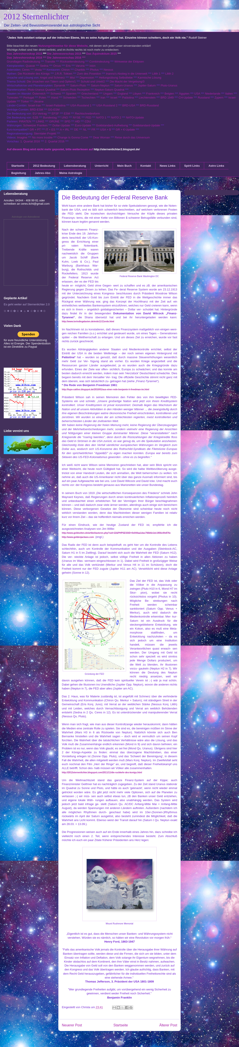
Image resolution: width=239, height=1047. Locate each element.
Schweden (70, 97)
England (123, 93)
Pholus (94, 69)
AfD (77, 121)
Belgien (169, 93)
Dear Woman (101, 137)
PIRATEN (25, 121)
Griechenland (89, 93)
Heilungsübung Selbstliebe (116, 77)
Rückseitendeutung (72, 61)
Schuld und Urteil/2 (93, 81)
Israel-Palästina (56, 105)
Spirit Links (192, 165)
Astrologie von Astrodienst (25, 216)
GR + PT (35, 129)
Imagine (22, 137)
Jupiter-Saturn (147, 85)
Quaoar (30, 65)
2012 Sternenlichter (36, 16)
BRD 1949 (167, 97)
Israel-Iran (34, 105)
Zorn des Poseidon (89, 73)
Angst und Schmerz (52, 77)
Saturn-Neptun (100, 85)
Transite (50, 61)
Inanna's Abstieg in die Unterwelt (126, 73)
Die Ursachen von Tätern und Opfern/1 (51, 81)
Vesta (38, 69)
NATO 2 (116, 117)
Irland (54, 97)
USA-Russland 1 (80, 105)
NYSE (76, 117)
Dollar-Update (61, 125)
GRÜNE (54, 121)
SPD (67, 121)
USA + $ (105, 129)
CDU (88, 121)
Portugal (28, 97)
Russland (204, 97)
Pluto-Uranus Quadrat (41, 89)
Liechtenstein (147, 97)
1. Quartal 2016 (30, 141)
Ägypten (184, 93)
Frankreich (153, 93)
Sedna (44, 65)
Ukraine (39, 101)
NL (85, 129)
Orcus (57, 65)
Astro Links (216, 165)
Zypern (219, 97)
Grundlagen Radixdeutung (23, 61)
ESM (67, 113)
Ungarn (108, 93)
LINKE (40, 121)
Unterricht (101, 165)
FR (93, 129)
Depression (87, 77)
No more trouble (42, 137)
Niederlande (212, 93)
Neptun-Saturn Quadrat (109, 89)
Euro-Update (83, 125)
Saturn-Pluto (78, 85)
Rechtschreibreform (87, 113)
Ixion (92, 65)
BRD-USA (128, 105)
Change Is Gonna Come (72, 137)
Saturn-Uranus (123, 85)
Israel (113, 97)
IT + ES (50, 129)
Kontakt (145, 165)
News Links (168, 165)
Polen (42, 97)
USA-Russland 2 (106, 105)
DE (76, 129)
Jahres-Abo (43, 173)
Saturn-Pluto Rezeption (75, 89)
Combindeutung (99, 61)
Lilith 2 (169, 73)
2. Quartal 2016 (54, 141)
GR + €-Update (125, 129)
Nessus (108, 69)
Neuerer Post (72, 1025)
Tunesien (12, 97)
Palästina (128, 97)
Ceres (26, 69)
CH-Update (186, 97)
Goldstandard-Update (146, 125)
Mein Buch (124, 165)
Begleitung (18, 173)
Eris (68, 65)
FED (88, 117)
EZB (35, 117)
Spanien (71, 93)
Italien (229, 93)
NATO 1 (101, 117)
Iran (102, 97)
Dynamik (59, 85)
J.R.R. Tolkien (63, 73)
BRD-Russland (149, 105)
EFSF (55, 113)
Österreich (39, 93)
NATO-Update (135, 117)
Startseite (17, 165)
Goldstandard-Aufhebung (112, 125)
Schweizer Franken (35, 125)
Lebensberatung (75, 165)
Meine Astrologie (70, 173)
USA (197, 93)
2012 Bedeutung (44, 165)
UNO (65, 117)
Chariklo (80, 69)
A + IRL (64, 129)
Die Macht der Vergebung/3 (127, 81)
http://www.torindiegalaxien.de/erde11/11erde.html (88, 321)
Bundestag (50, 117)
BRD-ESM (36, 109)
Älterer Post (168, 1025)
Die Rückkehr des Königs (34, 73)
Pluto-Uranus (169, 85)
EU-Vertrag (40, 113)
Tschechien (88, 97)
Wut (72, 77)
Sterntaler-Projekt (45, 133)
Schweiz (55, 93)
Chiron (65, 69)
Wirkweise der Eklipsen (129, 61)
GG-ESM (54, 109)
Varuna (80, 65)
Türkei (25, 101)
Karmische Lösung (149, 77)
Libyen (137, 93)
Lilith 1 (156, 73)
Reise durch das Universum (132, 137)
